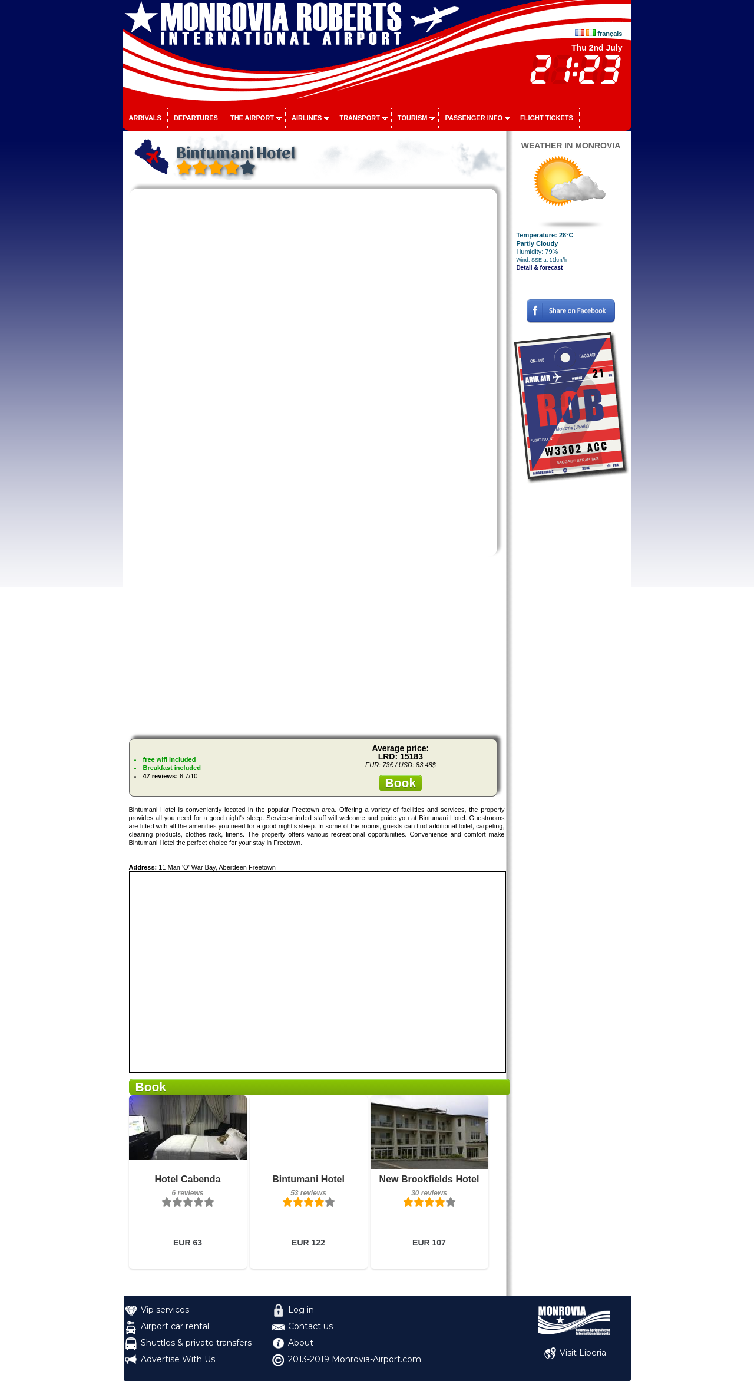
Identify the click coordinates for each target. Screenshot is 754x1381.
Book (400, 782)
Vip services (165, 1309)
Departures (196, 117)
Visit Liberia (583, 1352)
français (609, 33)
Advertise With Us (178, 1359)
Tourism (413, 117)
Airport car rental (175, 1326)
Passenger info (473, 117)
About (300, 1342)
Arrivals (145, 117)
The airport (252, 117)
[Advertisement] (317, 647)
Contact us (310, 1326)
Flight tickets (546, 117)
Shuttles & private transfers (196, 1342)
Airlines (307, 117)
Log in (301, 1309)
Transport (359, 117)
